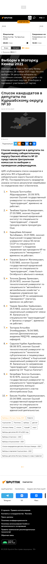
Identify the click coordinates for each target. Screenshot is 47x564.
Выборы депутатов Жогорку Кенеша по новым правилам (22, 456)
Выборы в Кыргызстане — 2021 (13, 442)
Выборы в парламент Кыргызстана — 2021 (17, 451)
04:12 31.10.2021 (7, 109)
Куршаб (27, 427)
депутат (34, 423)
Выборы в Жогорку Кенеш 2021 (13, 418)
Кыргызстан (6, 423)
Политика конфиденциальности (14, 520)
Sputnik (5, 139)
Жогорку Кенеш (7, 427)
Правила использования (20, 510)
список (18, 427)
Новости (30, 418)
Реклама (28, 514)
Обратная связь (7, 535)
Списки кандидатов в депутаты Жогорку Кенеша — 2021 (21, 446)
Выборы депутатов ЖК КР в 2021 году (15, 432)
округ (34, 427)
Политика (17, 423)
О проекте (5, 510)
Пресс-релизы (7, 517)
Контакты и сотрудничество (12, 514)
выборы (26, 423)
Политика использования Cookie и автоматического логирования (15, 525)
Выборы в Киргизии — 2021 (11, 437)
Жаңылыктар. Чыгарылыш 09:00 (13, 38)
